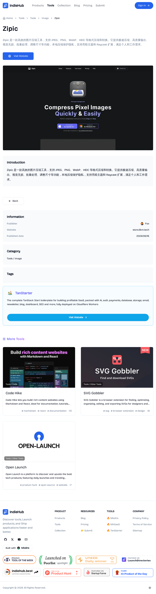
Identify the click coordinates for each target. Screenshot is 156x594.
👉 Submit (86, 530)
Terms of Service (142, 524)
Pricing (87, 5)
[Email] (26, 539)
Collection (64, 5)
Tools (50, 5)
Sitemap (137, 530)
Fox (147, 223)
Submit (100, 5)
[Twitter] (12, 539)
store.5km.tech (141, 229)
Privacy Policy (140, 518)
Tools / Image (14, 258)
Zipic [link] (57, 18)
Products (38, 5)
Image (45, 18)
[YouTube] (19, 539)
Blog (77, 5)
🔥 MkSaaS (113, 524)
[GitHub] (5, 539)
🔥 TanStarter (114, 530)
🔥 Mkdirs (112, 518)
